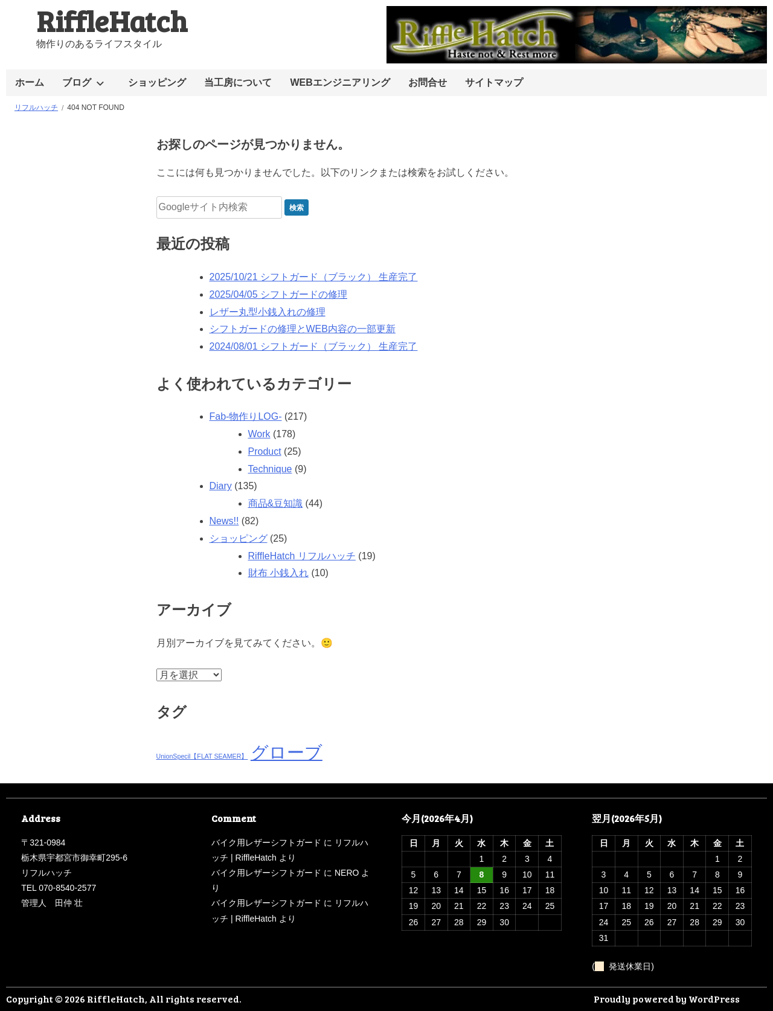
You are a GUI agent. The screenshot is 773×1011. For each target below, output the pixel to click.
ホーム (29, 82)
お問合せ (427, 82)
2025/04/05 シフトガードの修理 (279, 294)
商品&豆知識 (275, 503)
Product (264, 451)
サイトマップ (494, 82)
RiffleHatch (111, 20)
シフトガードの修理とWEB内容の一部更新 (303, 329)
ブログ (76, 82)
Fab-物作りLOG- (246, 416)
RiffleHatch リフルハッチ (302, 556)
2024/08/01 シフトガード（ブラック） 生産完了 (314, 346)
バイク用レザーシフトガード (266, 842)
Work (259, 434)
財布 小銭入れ (278, 573)
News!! (224, 521)
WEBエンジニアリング (340, 82)
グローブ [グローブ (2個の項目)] (286, 752)
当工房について (238, 82)
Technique (270, 469)
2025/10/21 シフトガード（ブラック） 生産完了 (314, 277)
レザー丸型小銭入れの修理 (268, 312)
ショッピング (157, 82)
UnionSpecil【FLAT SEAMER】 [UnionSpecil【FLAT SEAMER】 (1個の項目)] (202, 756)
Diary (221, 486)
